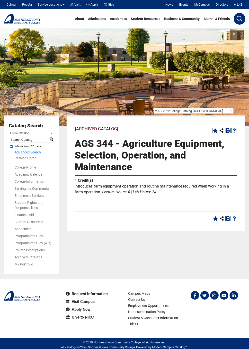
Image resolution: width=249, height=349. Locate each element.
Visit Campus (80, 301)
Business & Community (182, 18)
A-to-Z (238, 4)
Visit (75, 4)
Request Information (87, 294)
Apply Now (78, 309)
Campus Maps (139, 293)
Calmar (11, 4)
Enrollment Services (29, 196)
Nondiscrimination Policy (147, 312)
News (169, 4)
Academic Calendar (29, 174)
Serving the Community (32, 188)
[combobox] (194, 111)
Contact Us (136, 300)
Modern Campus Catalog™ (169, 347)
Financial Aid (24, 215)
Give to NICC (80, 317)
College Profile (25, 167)
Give (109, 4)
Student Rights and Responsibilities (29, 205)
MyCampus (202, 4)
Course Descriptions (30, 250)
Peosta (27, 4)
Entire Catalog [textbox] (19, 133)
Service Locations (50, 4)
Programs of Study (29, 236)
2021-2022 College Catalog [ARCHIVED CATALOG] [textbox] (189, 111)
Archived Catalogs (28, 257)
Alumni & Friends (217, 18)
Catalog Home (25, 158)
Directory (222, 4)
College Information (29, 181)
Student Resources (145, 18)
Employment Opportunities (148, 306)
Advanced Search (28, 152)
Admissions (97, 18)
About (79, 18)
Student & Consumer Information (153, 318)
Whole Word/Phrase (28, 146)
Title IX (133, 324)
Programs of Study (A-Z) (33, 243)
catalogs (71, 347)
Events (183, 4)
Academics (118, 18)
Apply (92, 4)
